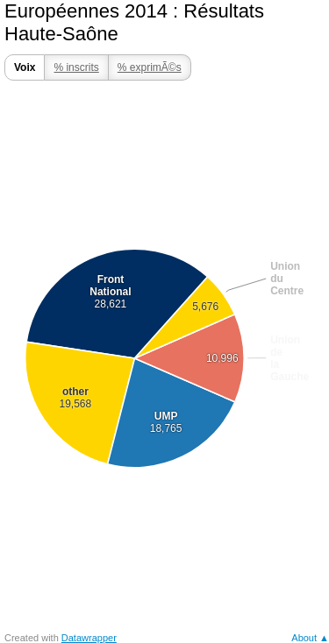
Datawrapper (89, 637)
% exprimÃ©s (150, 67)
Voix (24, 67)
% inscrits (76, 67)
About (304, 637)
